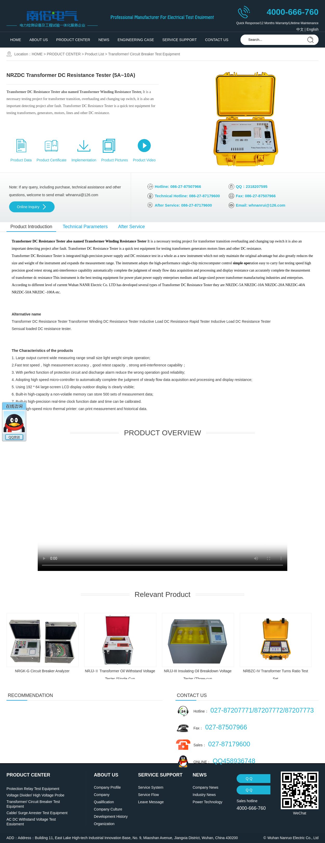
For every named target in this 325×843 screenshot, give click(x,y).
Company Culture (108, 809)
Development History (111, 816)
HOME (15, 40)
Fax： (220, 727)
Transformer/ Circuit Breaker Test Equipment (144, 54)
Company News (205, 787)
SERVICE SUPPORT (179, 40)
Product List (94, 54)
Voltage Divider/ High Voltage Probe (35, 795)
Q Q (249, 778)
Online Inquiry (28, 207)
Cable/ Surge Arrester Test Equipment (37, 813)
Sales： (221, 744)
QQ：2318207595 (252, 186)
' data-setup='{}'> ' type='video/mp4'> (162, 508)
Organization (104, 824)
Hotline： (253, 710)
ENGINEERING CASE (136, 40)
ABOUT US (38, 40)
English (312, 29)
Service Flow (148, 795)
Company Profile (107, 787)
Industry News (204, 795)
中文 (300, 29)
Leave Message (151, 802)
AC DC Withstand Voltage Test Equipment (31, 821)
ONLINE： (224, 761)
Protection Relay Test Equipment (32, 789)
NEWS (103, 40)
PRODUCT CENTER (73, 40)
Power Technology (207, 802)
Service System (150, 787)
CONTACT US (217, 40)
